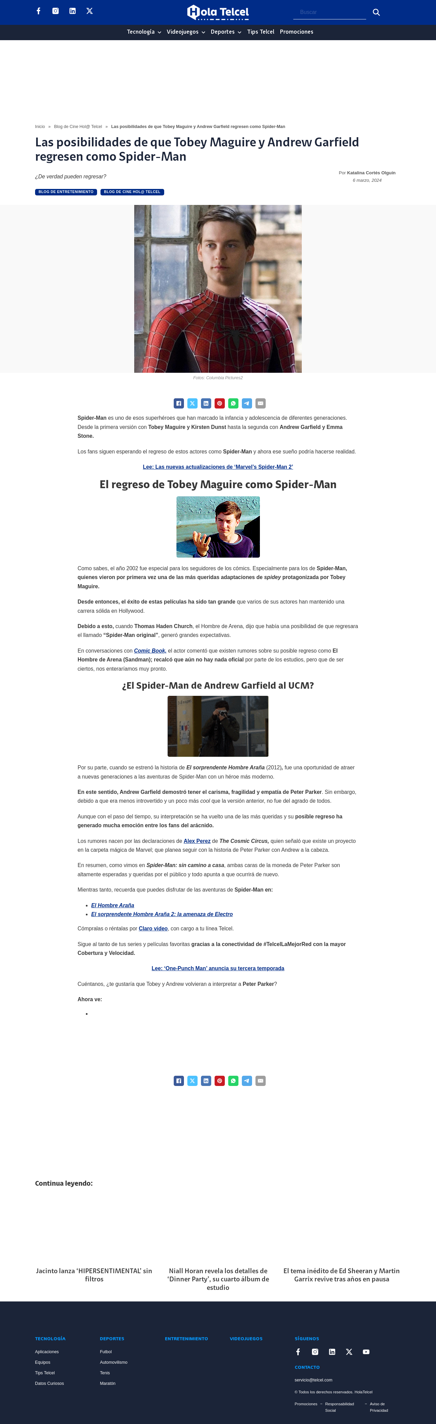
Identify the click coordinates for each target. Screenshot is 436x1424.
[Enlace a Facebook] (38, 12)
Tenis (105, 1373)
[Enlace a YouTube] (106, 12)
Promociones (296, 32)
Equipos (42, 1362)
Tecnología (141, 32)
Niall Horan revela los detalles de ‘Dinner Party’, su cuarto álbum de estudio (218, 1280)
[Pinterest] (220, 403)
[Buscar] (376, 12)
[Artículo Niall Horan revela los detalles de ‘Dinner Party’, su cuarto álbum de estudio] (218, 1228)
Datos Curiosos (49, 1383)
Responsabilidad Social (339, 1407)
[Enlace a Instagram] (55, 12)
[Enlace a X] (89, 12)
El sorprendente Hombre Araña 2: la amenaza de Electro (162, 914)
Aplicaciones (47, 1351)
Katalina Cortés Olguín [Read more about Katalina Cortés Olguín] (371, 172)
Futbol (106, 1351)
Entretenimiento (186, 1339)
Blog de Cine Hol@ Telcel (78, 126)
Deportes (223, 32)
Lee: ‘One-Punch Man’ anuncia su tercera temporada (218, 968)
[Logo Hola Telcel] (218, 12)
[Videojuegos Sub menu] (203, 32)
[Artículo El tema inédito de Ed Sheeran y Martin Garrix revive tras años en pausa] (341, 1228)
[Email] (260, 403)
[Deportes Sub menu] (239, 32)
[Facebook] (179, 403)
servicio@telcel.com (313, 1380)
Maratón (107, 1383)
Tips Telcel (260, 32)
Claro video (153, 928)
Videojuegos (183, 32)
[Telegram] (247, 403)
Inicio (40, 126)
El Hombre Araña (112, 905)
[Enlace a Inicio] (60, 1318)
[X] (192, 403)
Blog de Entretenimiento (65, 192)
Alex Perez (197, 841)
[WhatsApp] (233, 403)
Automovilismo (113, 1362)
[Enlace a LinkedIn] (72, 12)
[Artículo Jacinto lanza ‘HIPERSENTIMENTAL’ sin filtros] (94, 1228)
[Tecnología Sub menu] (159, 32)
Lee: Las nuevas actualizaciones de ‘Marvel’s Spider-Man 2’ (218, 467)
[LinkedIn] (206, 403)
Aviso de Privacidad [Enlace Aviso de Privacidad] (379, 1407)
